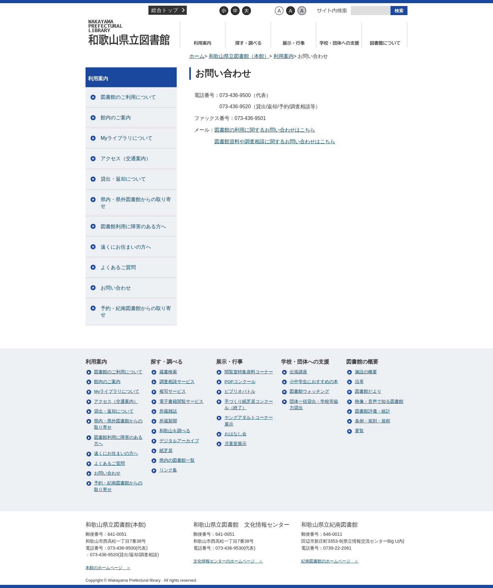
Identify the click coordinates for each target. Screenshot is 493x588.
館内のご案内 (116, 117)
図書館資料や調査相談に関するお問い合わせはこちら (274, 141)
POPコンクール (240, 381)
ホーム (196, 56)
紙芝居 (166, 450)
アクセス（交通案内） (126, 158)
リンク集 (168, 470)
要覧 (359, 430)
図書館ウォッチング (309, 391)
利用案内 (284, 56)
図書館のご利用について (128, 97)
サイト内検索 (332, 11)
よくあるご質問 (118, 267)
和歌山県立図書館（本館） (131, 32)
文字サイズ (205, 11)
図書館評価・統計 (372, 411)
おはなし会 (235, 434)
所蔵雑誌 (168, 411)
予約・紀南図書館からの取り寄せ (136, 312)
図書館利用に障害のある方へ (133, 226)
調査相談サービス (177, 381)
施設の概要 (366, 372)
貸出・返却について (123, 179)
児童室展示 (235, 443)
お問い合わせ (116, 288)
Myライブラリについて (126, 138)
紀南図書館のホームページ (325, 561)
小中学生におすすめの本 (314, 381)
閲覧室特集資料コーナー (248, 372)
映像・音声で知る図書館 (379, 401)
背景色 (266, 11)
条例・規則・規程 (372, 421)
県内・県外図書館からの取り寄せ (136, 203)
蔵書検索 (168, 372)
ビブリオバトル (239, 391)
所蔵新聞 (168, 421)
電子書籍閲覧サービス (181, 401)
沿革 (359, 381)
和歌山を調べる (174, 430)
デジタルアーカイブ (179, 440)
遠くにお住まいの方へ (126, 247)
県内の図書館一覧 (177, 460)
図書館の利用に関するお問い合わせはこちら (264, 130)
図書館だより (368, 391)
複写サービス (172, 391)
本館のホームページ (104, 567)
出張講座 (298, 372)
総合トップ (164, 10)
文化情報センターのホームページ (224, 561)
